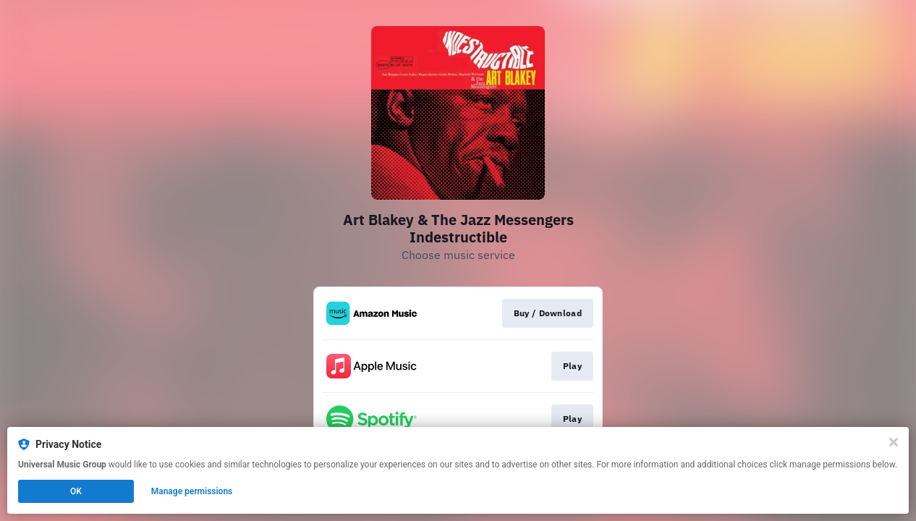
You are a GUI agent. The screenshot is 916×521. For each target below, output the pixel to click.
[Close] (893, 442)
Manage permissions (192, 491)
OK (76, 491)
